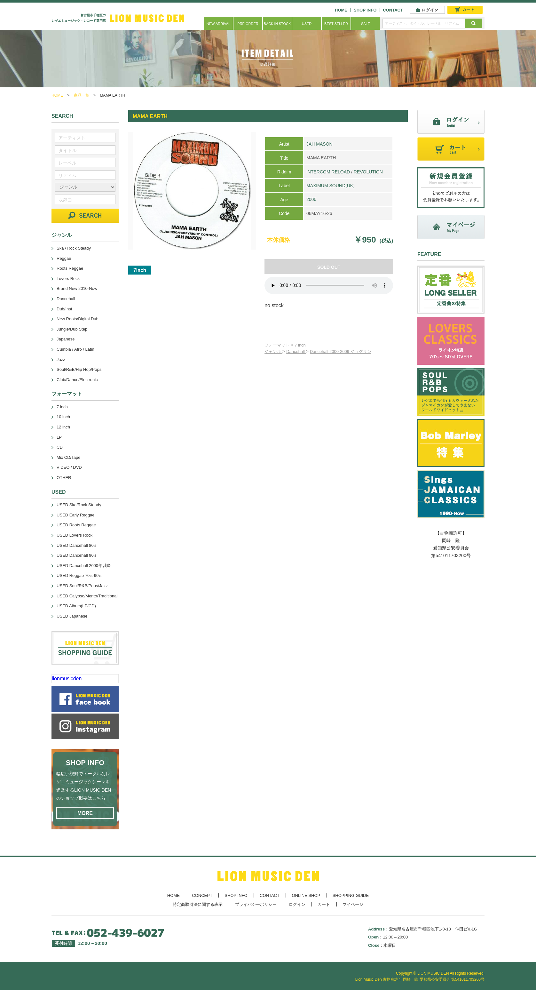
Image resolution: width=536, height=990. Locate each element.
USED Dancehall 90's (77, 555)
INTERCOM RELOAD (328, 171)
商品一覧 (81, 95)
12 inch (63, 427)
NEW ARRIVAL (218, 24)
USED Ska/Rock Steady (79, 504)
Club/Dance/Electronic (77, 379)
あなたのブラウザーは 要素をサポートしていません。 (328, 285)
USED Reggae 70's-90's (79, 575)
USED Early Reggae (76, 515)
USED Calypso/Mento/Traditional (87, 596)
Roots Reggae (70, 268)
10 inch (63, 416)
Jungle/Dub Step (72, 329)
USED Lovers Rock (74, 535)
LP (59, 437)
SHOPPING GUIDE (351, 895)
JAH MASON (319, 144)
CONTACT (393, 10)
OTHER (64, 477)
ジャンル (273, 351)
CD (60, 447)
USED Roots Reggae (76, 525)
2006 (311, 199)
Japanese (66, 339)
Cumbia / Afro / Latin (75, 349)
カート (324, 904)
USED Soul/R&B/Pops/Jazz (82, 585)
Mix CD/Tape (68, 457)
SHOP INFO (365, 10)
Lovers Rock (68, 278)
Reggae (64, 258)
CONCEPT (202, 895)
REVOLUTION (368, 171)
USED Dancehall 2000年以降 (84, 565)
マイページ (353, 904)
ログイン (297, 904)
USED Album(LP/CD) (76, 605)
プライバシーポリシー (256, 904)
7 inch (300, 345)
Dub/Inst (64, 309)
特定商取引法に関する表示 (198, 904)
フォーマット (277, 345)
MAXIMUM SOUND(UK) (330, 185)
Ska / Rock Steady (74, 248)
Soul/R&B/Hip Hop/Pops (79, 369)
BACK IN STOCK (277, 24)
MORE (85, 813)
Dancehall (296, 351)
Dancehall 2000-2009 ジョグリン (340, 351)
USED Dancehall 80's (77, 545)
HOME (341, 10)
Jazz (61, 359)
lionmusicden (67, 678)
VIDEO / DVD (69, 467)
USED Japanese (72, 616)
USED (307, 24)
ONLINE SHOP (306, 895)
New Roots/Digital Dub (78, 318)
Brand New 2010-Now (77, 288)
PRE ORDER (247, 24)
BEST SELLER (336, 24)
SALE (365, 24)
